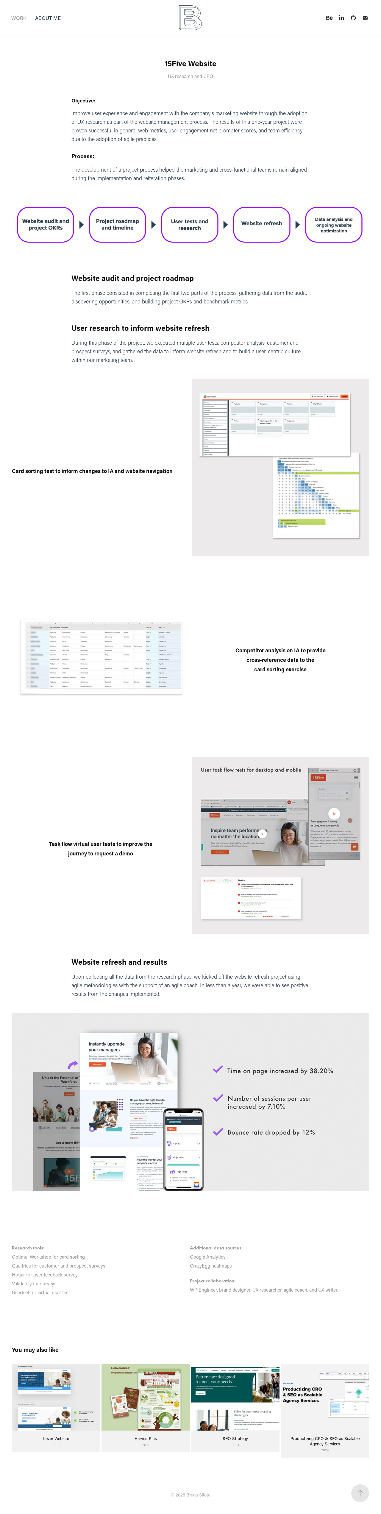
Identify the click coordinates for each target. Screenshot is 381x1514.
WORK (18, 18)
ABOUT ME (48, 18)
